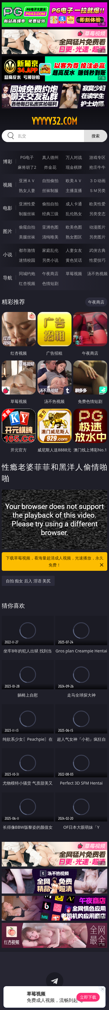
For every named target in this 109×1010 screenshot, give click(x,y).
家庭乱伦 (50, 250)
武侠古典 (97, 250)
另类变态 (97, 213)
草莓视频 (74, 273)
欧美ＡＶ (74, 180)
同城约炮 (27, 273)
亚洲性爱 (27, 204)
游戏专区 (97, 157)
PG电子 (27, 157)
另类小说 (50, 260)
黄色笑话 (74, 260)
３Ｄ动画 (97, 180)
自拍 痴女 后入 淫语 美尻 (28, 581)
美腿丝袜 (27, 237)
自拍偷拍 (50, 180)
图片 (7, 231)
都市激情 (27, 250)
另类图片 (97, 237)
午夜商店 (50, 273)
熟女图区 (74, 237)
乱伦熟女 (74, 213)
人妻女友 (74, 250)
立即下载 (88, 997)
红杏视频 (27, 283)
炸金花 (50, 167)
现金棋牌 (74, 167)
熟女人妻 (27, 190)
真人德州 (50, 157)
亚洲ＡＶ (27, 180)
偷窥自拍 (27, 227)
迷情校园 (27, 260)
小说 (7, 254)
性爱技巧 (97, 260)
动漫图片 (97, 227)
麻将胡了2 (27, 167)
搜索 (96, 136)
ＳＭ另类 (97, 190)
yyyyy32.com (54, 121)
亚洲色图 (50, 227)
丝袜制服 (50, 190)
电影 (7, 208)
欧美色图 (74, 227)
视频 (7, 185)
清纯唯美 (50, 237)
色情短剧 (50, 283)
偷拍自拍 (50, 204)
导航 (7, 278)
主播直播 (74, 190)
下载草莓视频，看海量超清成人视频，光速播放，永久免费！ (55, 561)
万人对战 (74, 157)
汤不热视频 (97, 273)
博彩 (7, 161)
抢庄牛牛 (97, 167)
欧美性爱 (97, 204)
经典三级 (50, 213)
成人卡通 (74, 204)
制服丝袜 (27, 213)
